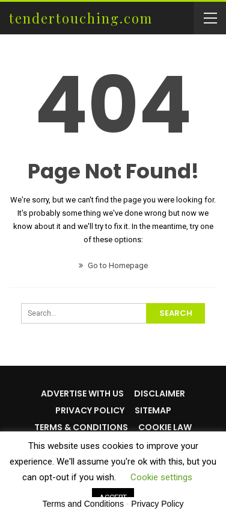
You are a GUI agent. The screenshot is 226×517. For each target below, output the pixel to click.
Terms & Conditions (81, 427)
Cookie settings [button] (161, 477)
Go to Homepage (113, 265)
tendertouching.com (81, 18)
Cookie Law (165, 427)
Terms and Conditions (83, 504)
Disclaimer (159, 393)
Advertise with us (82, 393)
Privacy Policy (89, 410)
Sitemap (153, 410)
